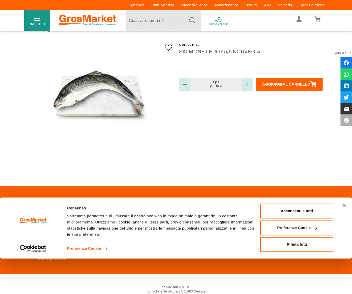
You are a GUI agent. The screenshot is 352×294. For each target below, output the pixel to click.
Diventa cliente (194, 5)
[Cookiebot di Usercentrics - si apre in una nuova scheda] (33, 284)
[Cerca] (192, 20)
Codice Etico (46, 227)
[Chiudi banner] (344, 241)
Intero (109, 41)
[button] (184, 95)
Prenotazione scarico (123, 227)
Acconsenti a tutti (297, 246)
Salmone (90, 41)
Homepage (43, 41)
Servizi (251, 5)
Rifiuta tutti (297, 280)
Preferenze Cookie (84, 284)
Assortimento (226, 5)
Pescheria (67, 41)
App (268, 5)
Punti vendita (163, 5)
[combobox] (162, 20)
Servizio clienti (312, 5)
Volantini (285, 5)
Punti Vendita (117, 220)
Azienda (137, 5)
